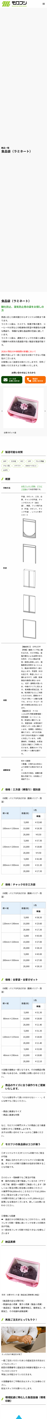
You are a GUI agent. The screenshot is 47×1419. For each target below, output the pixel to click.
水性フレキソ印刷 (28, 486)
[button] (43, 4)
